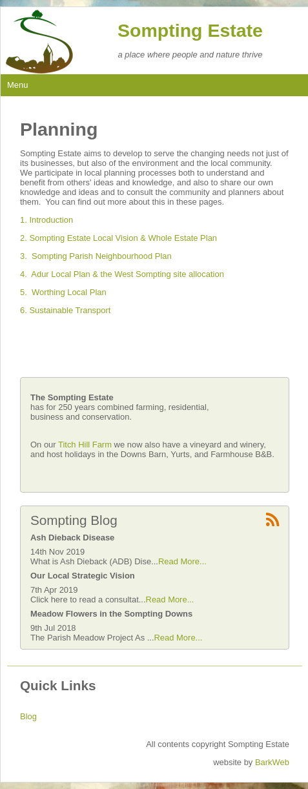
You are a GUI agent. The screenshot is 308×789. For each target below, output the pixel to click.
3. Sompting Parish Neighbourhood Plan (96, 256)
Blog (28, 716)
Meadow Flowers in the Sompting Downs (111, 614)
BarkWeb (272, 762)
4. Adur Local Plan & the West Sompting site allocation (122, 274)
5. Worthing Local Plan (63, 292)
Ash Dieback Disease (72, 537)
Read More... (182, 561)
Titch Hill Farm (86, 444)
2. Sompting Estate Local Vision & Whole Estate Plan (118, 238)
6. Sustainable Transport (65, 310)
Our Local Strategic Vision (82, 575)
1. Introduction (46, 220)
